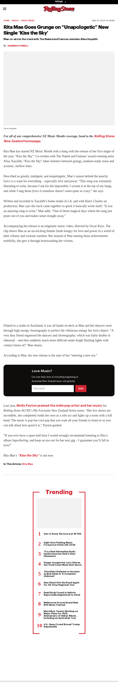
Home (7, 21)
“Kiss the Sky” (28, 455)
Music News (28, 21)
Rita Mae (27, 464)
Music (15, 21)
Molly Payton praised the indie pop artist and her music (59, 405)
